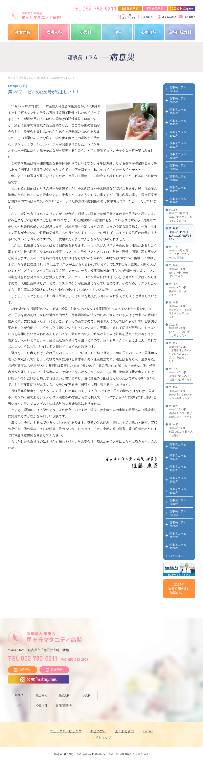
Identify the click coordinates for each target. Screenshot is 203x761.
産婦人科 (54, 31)
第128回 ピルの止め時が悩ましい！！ (57, 77)
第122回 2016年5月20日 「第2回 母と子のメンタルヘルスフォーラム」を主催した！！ (180, 352)
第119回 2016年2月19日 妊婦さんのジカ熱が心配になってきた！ (180, 411)
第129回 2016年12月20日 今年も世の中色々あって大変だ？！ (180, 215)
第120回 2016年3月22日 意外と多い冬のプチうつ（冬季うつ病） (180, 393)
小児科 (86, 31)
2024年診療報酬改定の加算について (179, 589)
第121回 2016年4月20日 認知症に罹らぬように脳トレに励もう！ (180, 374)
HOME (11, 77)
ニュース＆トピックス (65, 731)
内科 (117, 31)
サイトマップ (101, 737)
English (148, 731)
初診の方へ (98, 731)
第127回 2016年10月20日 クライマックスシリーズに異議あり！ (180, 252)
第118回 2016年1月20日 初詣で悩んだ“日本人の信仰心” (181, 430)
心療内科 (148, 31)
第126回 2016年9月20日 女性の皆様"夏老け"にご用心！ (178, 271)
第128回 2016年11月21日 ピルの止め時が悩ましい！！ (180, 234)
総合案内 (23, 31)
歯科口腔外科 (180, 31)
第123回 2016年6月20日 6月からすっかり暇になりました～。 (180, 330)
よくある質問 (124, 731)
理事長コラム (26, 77)
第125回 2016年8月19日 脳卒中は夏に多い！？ (178, 289)
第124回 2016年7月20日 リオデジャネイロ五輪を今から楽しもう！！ (180, 309)
